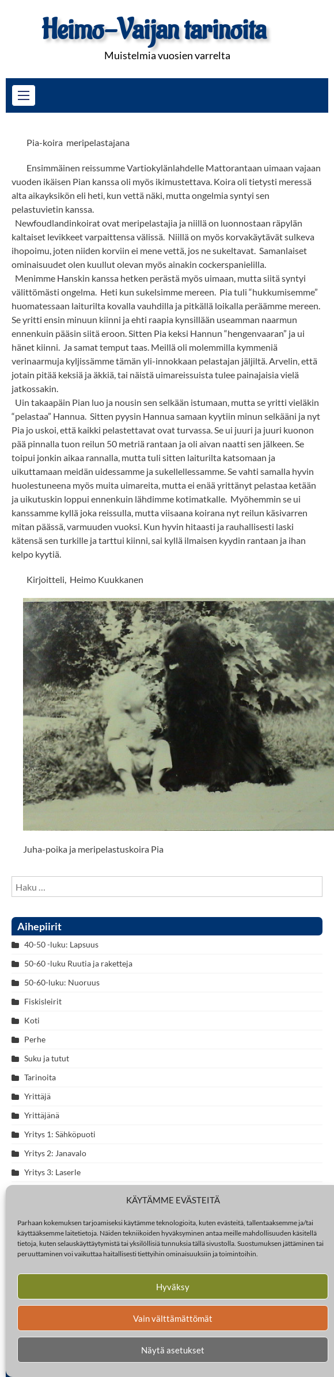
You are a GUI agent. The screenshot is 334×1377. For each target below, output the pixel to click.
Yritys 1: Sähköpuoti (60, 1134)
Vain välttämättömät (172, 1318)
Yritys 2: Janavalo (55, 1153)
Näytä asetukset (172, 1350)
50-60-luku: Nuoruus (62, 982)
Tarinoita (40, 1077)
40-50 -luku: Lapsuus (61, 944)
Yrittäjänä (41, 1115)
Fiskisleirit (43, 1001)
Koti (32, 1020)
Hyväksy (172, 1287)
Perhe (34, 1039)
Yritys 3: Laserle (52, 1172)
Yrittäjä (37, 1096)
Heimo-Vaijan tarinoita (153, 30)
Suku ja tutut (46, 1058)
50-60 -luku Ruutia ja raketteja (78, 963)
